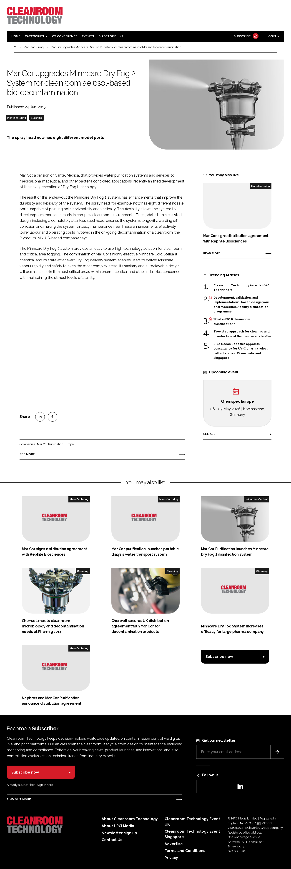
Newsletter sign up (119, 833)
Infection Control (257, 499)
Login (271, 36)
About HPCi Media (118, 826)
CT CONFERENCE (64, 36)
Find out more (19, 799)
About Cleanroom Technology (130, 819)
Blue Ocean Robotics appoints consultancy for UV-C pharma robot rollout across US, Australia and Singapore (240, 351)
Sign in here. (45, 785)
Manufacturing (16, 117)
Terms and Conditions (185, 851)
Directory (107, 36)
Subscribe (245, 36)
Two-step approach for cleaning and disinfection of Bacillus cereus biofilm (242, 334)
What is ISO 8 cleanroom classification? (231, 321)
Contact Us (112, 840)
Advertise (174, 844)
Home (15, 36)
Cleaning (36, 117)
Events (88, 36)
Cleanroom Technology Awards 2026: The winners (241, 287)
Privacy (171, 858)
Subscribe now (219, 656)
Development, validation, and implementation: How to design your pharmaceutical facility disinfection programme (241, 304)
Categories (34, 36)
